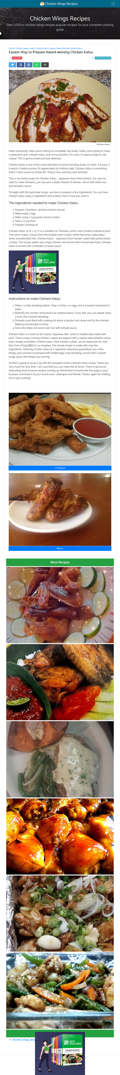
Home (11, 48)
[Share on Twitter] (12, 64)
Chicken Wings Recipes (59, 3)
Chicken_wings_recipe (25, 48)
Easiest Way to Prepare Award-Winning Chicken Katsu (59, 48)
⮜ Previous (60, 468)
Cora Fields (17, 57)
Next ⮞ (60, 548)
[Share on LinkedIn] (28, 64)
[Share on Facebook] (20, 64)
